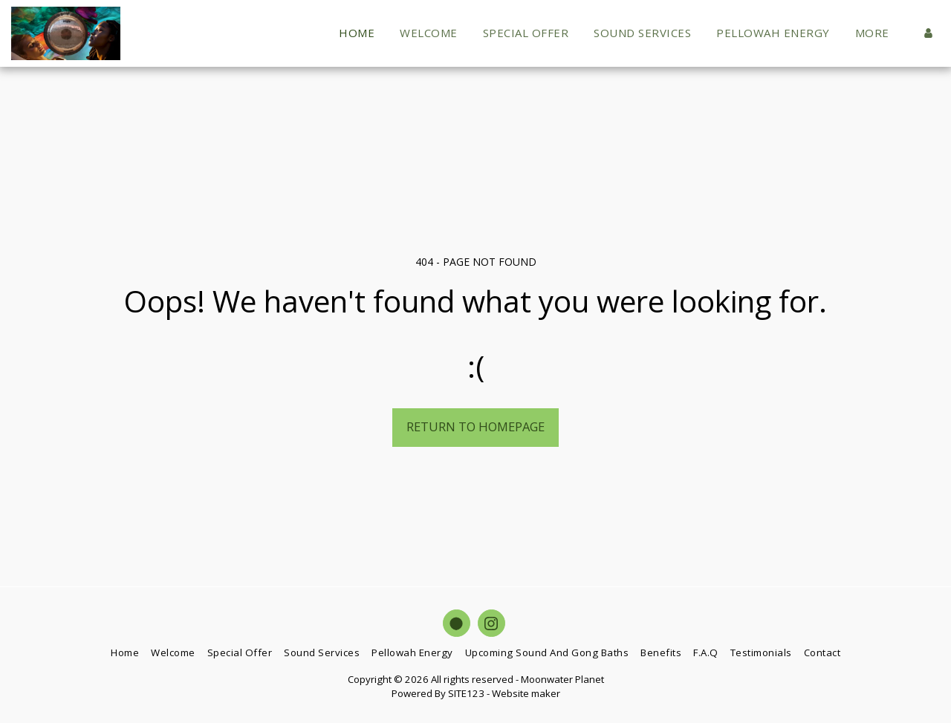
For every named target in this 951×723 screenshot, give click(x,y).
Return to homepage (475, 426)
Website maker (526, 693)
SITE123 (466, 693)
